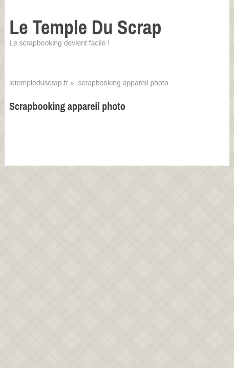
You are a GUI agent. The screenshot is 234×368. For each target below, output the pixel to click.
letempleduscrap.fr (38, 83)
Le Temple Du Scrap (85, 27)
